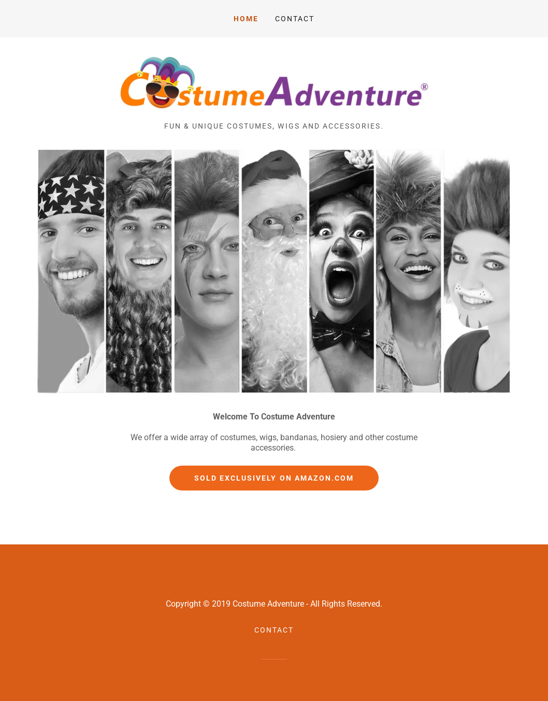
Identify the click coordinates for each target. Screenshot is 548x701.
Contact (294, 19)
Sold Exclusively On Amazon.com (273, 478)
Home (246, 19)
